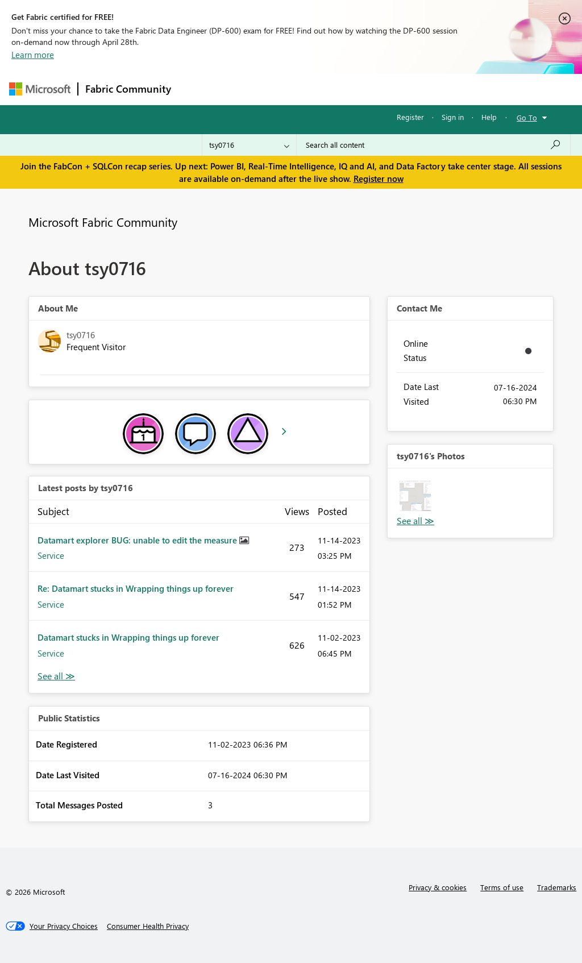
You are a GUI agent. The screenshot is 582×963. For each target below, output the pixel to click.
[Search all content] (433, 145)
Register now (379, 178)
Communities (344, 89)
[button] (415, 496)
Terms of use (501, 887)
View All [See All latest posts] (56, 676)
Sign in (453, 117)
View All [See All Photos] (415, 521)
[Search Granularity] (249, 145)
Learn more (32, 54)
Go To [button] (527, 117)
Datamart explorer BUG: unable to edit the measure (138, 540)
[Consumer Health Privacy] (148, 926)
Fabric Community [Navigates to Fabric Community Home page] (128, 89)
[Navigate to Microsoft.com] (39, 89)
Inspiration (247, 89)
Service (51, 555)
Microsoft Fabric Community (102, 222)
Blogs (395, 89)
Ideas (293, 89)
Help (489, 117)
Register (410, 117)
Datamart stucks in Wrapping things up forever (128, 637)
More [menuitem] (434, 89)
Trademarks (556, 887)
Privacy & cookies (438, 887)
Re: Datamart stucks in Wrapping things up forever (136, 588)
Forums (197, 89)
